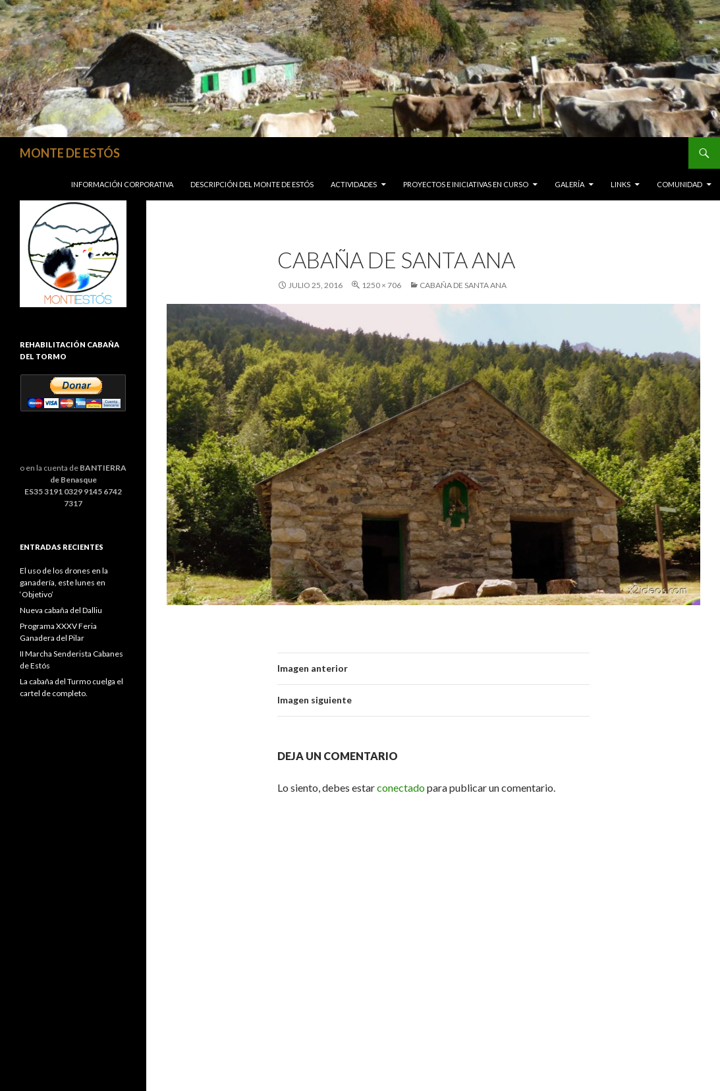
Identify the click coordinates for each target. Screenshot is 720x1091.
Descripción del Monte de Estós (252, 184)
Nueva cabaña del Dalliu (61, 610)
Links (620, 184)
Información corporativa (122, 184)
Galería (569, 184)
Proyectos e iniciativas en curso (465, 184)
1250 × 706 (381, 285)
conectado (401, 787)
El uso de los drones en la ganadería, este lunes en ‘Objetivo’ (64, 582)
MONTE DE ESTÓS (70, 153)
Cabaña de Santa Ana (463, 285)
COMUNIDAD (679, 184)
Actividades (354, 184)
